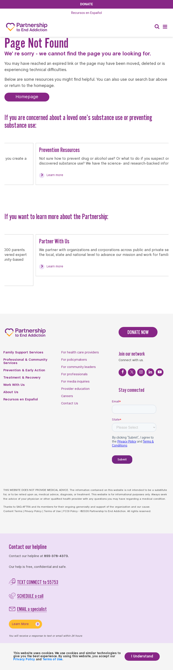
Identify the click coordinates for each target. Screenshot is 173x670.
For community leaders (78, 367)
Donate (86, 4)
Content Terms (12, 511)
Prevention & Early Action (24, 370)
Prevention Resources (28, 149)
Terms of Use (52, 511)
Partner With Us (23, 241)
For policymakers (74, 359)
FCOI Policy (70, 511)
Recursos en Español (20, 399)
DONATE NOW (138, 332)
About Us (10, 392)
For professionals (74, 374)
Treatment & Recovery (21, 377)
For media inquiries (75, 381)
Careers (67, 396)
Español (86, 13)
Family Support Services (23, 352)
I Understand (142, 656)
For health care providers (80, 352)
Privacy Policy (33, 511)
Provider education (75, 388)
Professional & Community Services (25, 361)
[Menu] (165, 27)
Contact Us (69, 403)
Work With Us (14, 385)
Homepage (26, 97)
